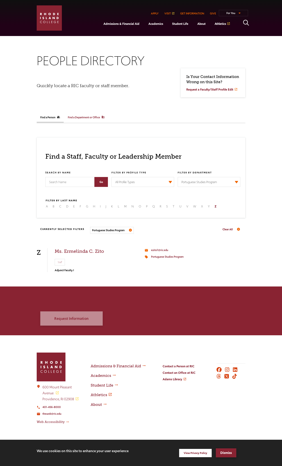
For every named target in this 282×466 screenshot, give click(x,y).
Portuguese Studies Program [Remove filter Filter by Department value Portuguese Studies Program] (108, 230)
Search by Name (58, 172)
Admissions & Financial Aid (121, 24)
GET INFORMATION (192, 13)
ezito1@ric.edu (159, 250)
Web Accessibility (51, 422)
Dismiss (226, 452)
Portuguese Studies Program (167, 257)
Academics (155, 24)
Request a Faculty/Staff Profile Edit (209, 90)
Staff (60, 262)
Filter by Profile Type (129, 172)
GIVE (213, 13)
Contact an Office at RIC (179, 373)
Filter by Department (195, 172)
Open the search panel (246, 23)
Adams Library (172, 379)
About (201, 24)
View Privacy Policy (195, 453)
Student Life (180, 24)
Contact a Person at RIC (178, 366)
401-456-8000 (51, 407)
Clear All (227, 229)
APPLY (155, 13)
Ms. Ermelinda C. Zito (79, 251)
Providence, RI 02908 (58, 399)
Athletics (220, 24)
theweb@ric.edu (51, 414)
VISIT (167, 13)
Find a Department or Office (86, 117)
